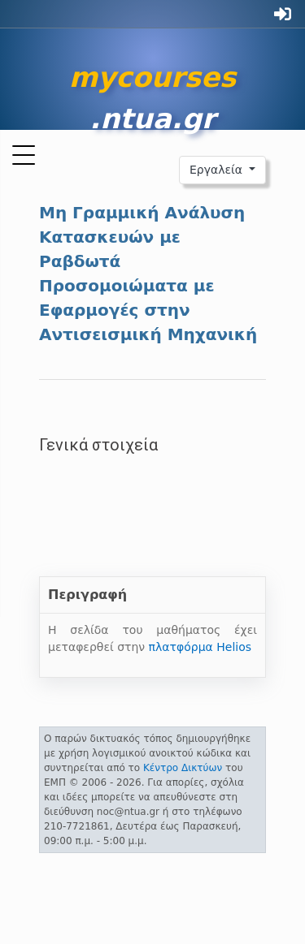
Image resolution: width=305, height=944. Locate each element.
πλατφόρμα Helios (200, 646)
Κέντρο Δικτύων (182, 768)
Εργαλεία (218, 169)
